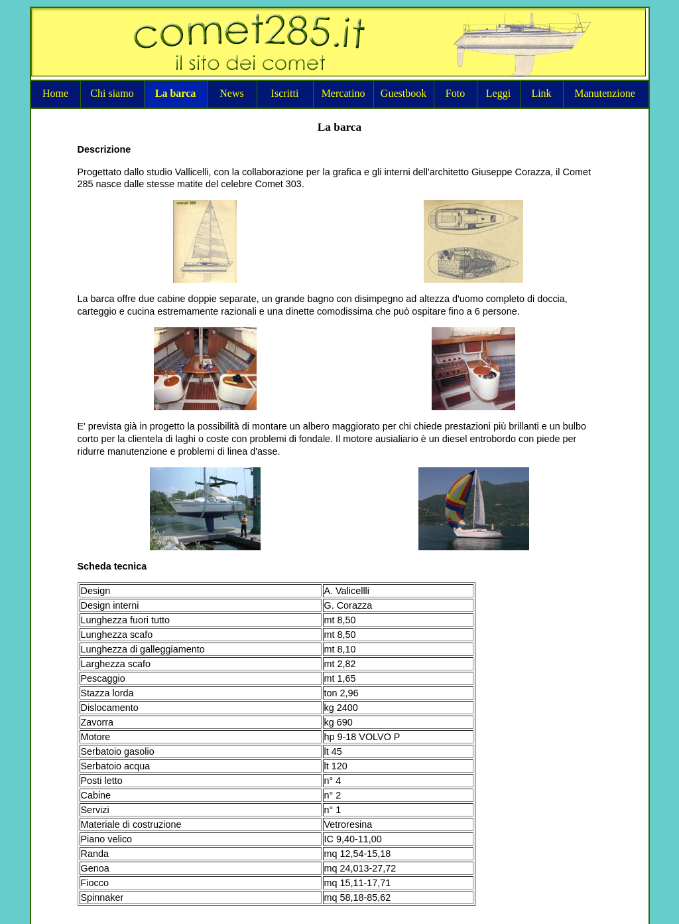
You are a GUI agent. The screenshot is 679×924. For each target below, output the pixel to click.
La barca (175, 93)
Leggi (498, 93)
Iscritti (285, 93)
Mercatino (343, 93)
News (231, 93)
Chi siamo (111, 93)
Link (541, 93)
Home (55, 93)
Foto (455, 93)
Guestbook (403, 93)
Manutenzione (604, 93)
